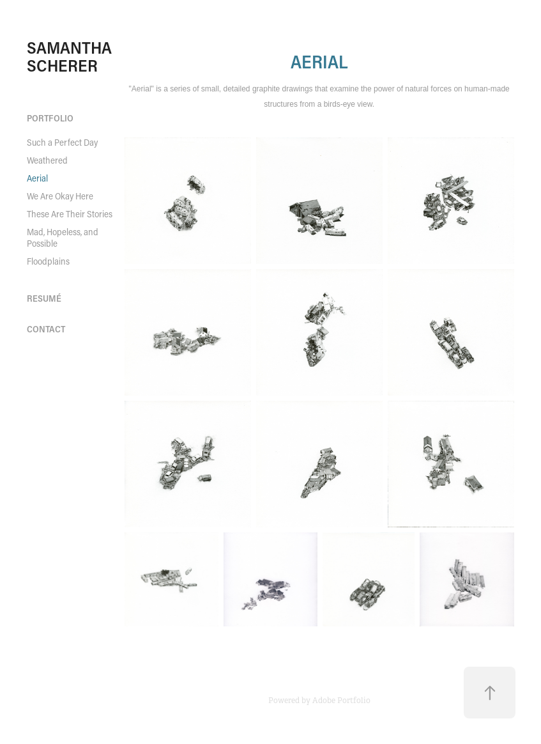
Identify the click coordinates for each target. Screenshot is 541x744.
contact (46, 329)
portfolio (50, 118)
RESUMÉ (44, 298)
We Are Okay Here (60, 196)
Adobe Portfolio (341, 700)
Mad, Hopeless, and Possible (62, 237)
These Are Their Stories (69, 214)
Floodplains (48, 261)
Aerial (37, 178)
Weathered (47, 160)
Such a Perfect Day (62, 142)
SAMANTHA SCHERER (71, 56)
